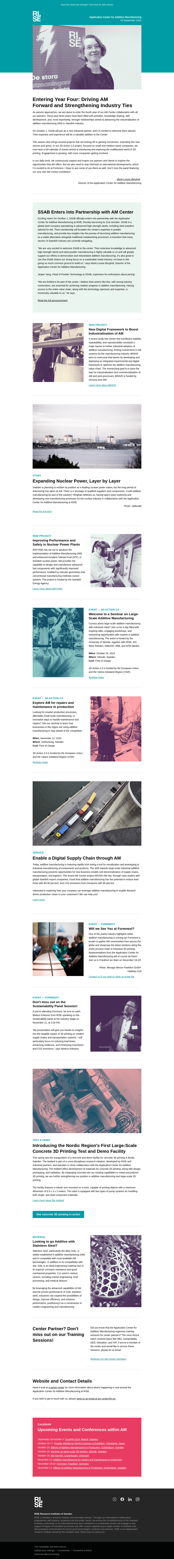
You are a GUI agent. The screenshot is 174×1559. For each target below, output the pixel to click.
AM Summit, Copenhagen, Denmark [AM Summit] (70, 1455)
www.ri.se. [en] (100, 1532)
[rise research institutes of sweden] (130, 1499)
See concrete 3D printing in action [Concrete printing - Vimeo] (58, 1214)
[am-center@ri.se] (111, 976)
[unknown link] (40, 16)
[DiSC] (39, 899)
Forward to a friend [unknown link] (82, 1550)
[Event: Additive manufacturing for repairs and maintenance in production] (40, 762)
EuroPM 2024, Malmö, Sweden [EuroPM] (81, 1439)
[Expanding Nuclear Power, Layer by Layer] (42, 511)
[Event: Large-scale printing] (96, 677)
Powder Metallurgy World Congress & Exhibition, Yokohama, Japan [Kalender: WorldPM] (89, 1443)
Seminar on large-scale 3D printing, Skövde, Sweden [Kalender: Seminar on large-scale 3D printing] (79, 1451)
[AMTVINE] (48, 588)
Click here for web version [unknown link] (101, 5)
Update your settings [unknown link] (44, 1550)
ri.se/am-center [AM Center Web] (56, 1387)
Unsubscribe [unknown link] (64, 1550)
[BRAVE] (102, 385)
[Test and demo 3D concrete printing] (48, 1200)
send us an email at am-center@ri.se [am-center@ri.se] (95, 1398)
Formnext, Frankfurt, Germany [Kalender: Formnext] (73, 1463)
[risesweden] (114, 1499)
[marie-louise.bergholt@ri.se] (128, 179)
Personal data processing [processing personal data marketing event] (46, 1554)
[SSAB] (52, 300)
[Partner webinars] (108, 1359)
